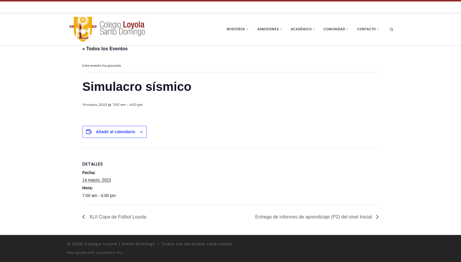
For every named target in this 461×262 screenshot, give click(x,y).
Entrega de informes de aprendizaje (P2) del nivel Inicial (314, 216)
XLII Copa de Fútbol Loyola (117, 216)
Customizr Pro (109, 252)
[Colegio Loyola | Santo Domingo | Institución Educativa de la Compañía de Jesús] (107, 28)
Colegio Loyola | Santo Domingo (120, 244)
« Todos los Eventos (105, 48)
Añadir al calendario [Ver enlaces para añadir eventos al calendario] (115, 131)
